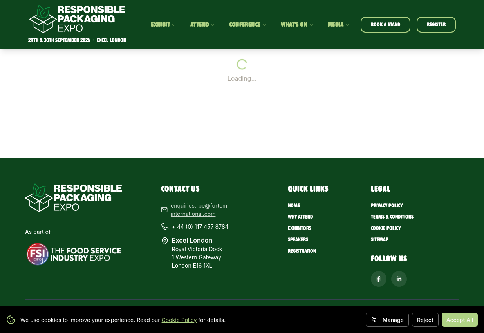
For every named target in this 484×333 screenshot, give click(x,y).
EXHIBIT (162, 25)
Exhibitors (299, 228)
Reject (425, 320)
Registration (302, 251)
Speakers (298, 239)
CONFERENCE (247, 25)
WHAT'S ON (296, 25)
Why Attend (300, 217)
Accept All (459, 320)
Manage (387, 320)
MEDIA (338, 25)
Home (294, 205)
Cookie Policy (179, 320)
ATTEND (202, 25)
